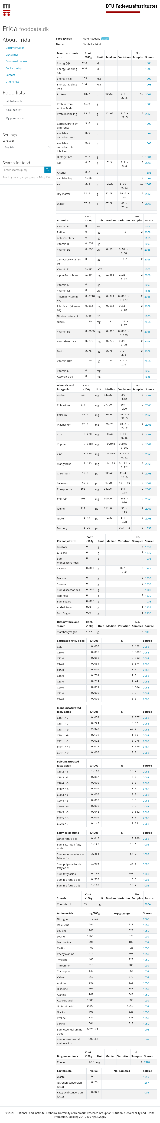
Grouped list (13, 109)
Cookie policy (13, 68)
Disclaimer (11, 54)
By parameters (15, 118)
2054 (148, 904)
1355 (148, 376)
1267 (146, 1082)
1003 (148, 63)
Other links (12, 81)
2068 (148, 94)
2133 (148, 607)
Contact (10, 74)
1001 (148, 157)
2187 (147, 1062)
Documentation (15, 47)
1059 (146, 925)
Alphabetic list (15, 101)
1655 (148, 172)
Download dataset (16, 61)
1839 (148, 528)
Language (9, 140)
